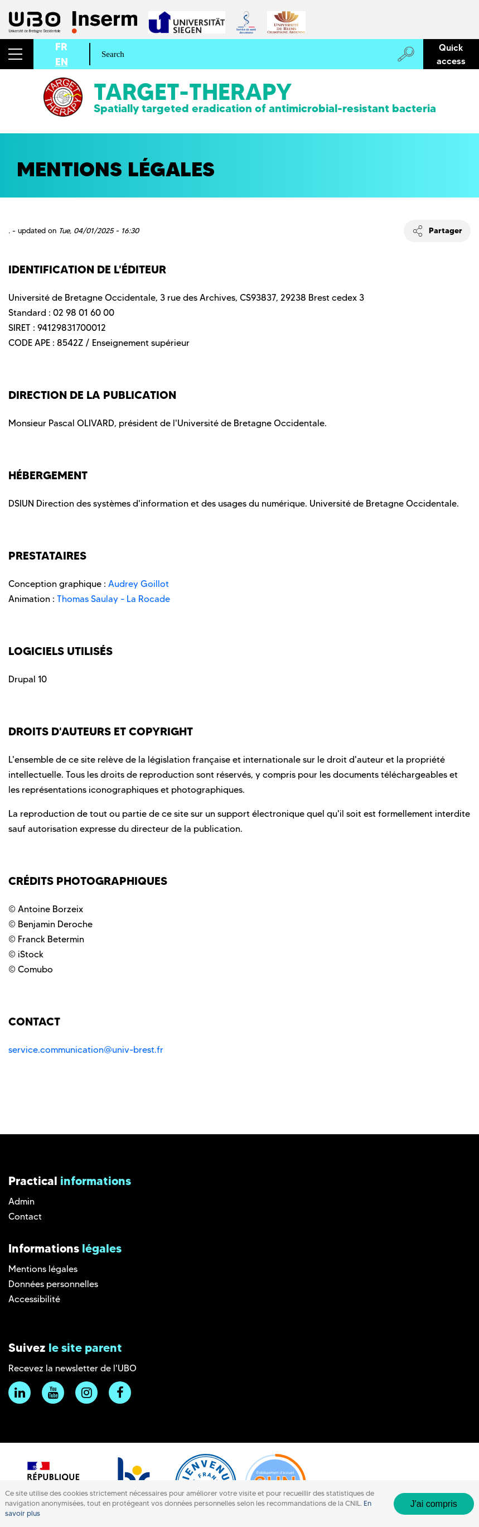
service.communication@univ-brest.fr (85, 1049)
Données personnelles (53, 1284)
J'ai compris (433, 1510)
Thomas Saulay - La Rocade (113, 599)
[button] (16, 54)
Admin (21, 1201)
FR (61, 46)
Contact (25, 1216)
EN (61, 61)
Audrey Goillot (138, 584)
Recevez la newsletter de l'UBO (72, 1368)
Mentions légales (43, 1269)
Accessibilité (34, 1299)
